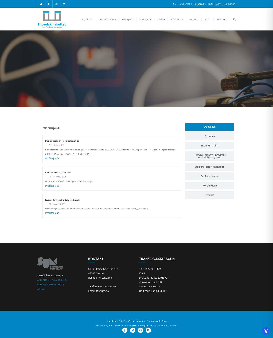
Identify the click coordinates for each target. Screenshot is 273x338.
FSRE (60, 279)
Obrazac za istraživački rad (58, 172)
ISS (174, 3)
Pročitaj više (52, 158)
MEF (51, 284)
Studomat (185, 3)
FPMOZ (53, 279)
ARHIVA (41, 289)
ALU (45, 279)
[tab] (209, 127)
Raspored (199, 3)
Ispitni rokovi (215, 3)
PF (55, 284)
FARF (39, 284)
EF (49, 279)
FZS (65, 279)
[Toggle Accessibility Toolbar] (265, 330)
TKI (58, 284)
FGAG (45, 284)
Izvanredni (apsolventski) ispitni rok (62, 200)
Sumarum (230, 3)
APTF (39, 279)
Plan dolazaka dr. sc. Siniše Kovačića (62, 140)
